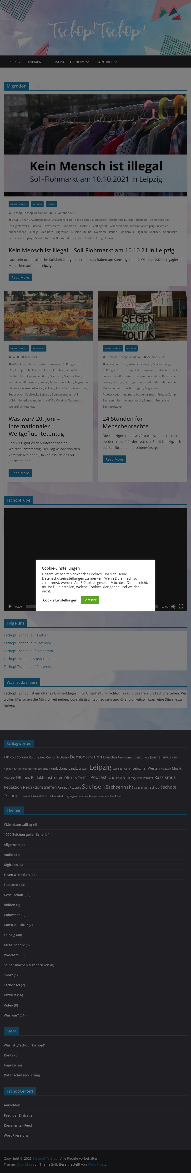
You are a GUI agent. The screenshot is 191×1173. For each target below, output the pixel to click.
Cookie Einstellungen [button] (60, 600)
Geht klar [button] (90, 600)
